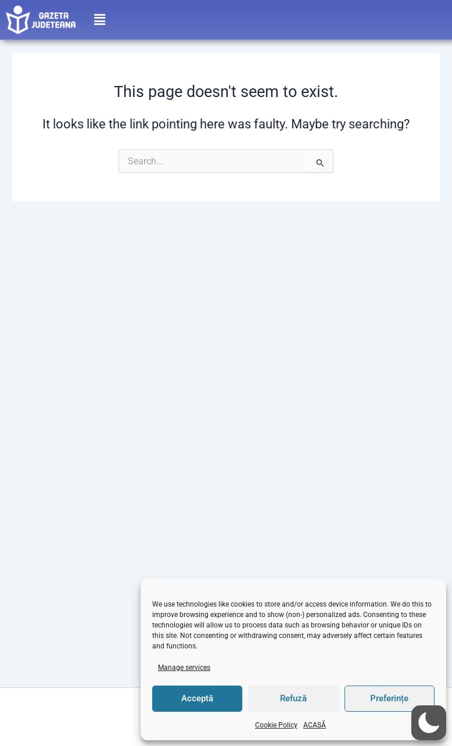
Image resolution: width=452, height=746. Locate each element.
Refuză (293, 698)
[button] (99, 17)
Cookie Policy (276, 725)
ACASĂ (314, 725)
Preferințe (389, 698)
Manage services (184, 667)
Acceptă (197, 698)
